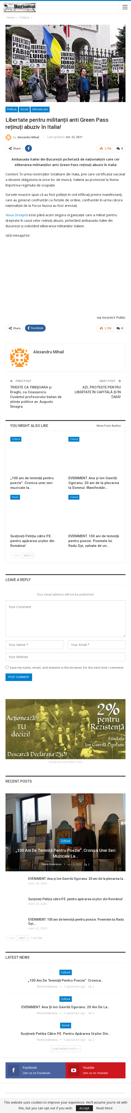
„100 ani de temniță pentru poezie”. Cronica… (65, 980)
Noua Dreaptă (17, 214)
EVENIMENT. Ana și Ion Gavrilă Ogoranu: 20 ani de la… (65, 1007)
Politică (12, 109)
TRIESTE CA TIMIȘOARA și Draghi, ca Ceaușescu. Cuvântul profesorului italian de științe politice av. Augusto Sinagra (36, 396)
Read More (104, 1108)
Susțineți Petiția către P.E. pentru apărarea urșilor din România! (75, 898)
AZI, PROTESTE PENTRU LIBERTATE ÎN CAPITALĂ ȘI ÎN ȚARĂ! (98, 392)
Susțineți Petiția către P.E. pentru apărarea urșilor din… (65, 1033)
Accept (84, 1108)
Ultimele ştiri (40, 109)
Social (24, 109)
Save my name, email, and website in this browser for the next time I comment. (67, 667)
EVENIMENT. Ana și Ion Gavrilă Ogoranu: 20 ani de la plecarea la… (76, 878)
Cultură (16, 438)
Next (28, 555)
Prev (16, 555)
